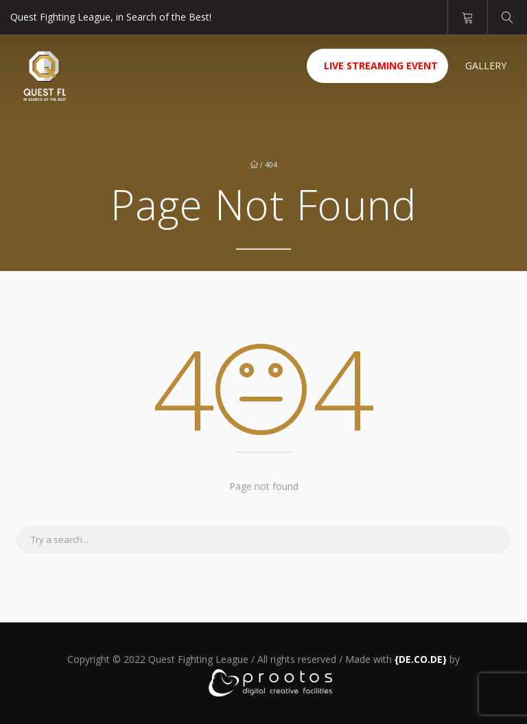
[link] (421, 659)
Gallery (485, 65)
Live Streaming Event (381, 65)
